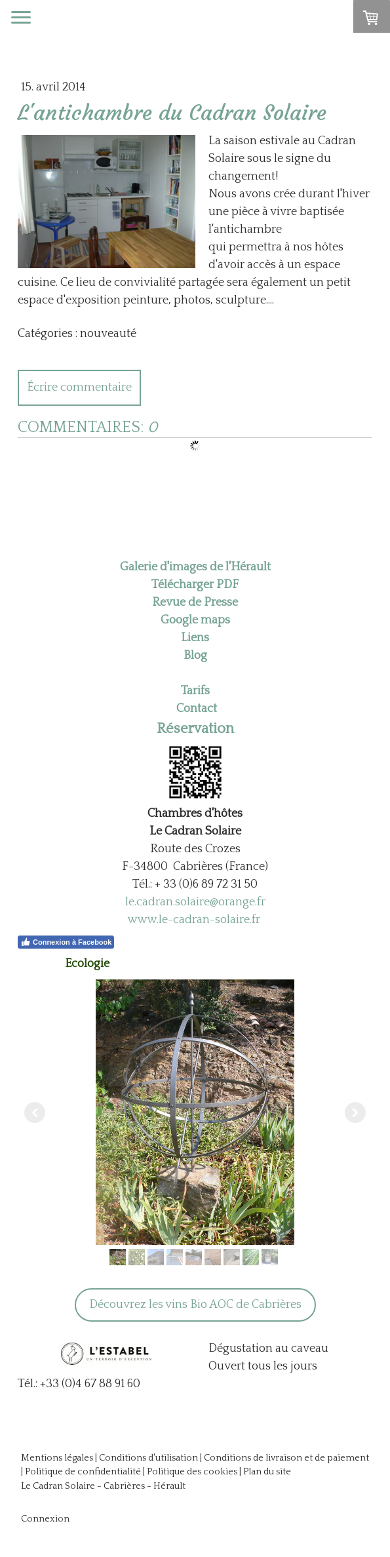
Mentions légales (57, 1458)
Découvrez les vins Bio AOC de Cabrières (195, 1304)
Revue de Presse (195, 602)
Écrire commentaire (79, 387)
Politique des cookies (192, 1472)
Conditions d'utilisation (148, 1458)
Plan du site (267, 1472)
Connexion (45, 1519)
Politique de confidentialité (83, 1472)
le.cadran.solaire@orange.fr (195, 902)
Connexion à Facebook (65, 942)
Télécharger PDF (195, 584)
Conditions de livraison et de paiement (286, 1458)
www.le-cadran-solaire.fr (194, 919)
